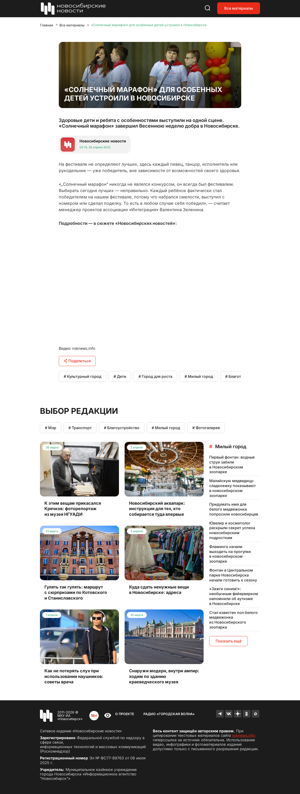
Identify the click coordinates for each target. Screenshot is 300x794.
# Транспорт (80, 427)
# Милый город (199, 376)
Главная (46, 25)
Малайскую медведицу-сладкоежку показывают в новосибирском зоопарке (232, 488)
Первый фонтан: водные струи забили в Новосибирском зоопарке (232, 464)
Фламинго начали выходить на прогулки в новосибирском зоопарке (230, 554)
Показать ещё (228, 641)
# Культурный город (82, 376)
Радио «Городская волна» (169, 714)
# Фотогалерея (206, 427)
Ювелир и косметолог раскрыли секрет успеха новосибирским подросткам (232, 530)
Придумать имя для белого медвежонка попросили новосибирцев (233, 509)
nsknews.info (243, 735)
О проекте (124, 714)
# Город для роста (155, 376)
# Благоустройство (121, 427)
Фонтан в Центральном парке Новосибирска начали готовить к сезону (233, 575)
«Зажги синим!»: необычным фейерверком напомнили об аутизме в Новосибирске (233, 596)
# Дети (120, 376)
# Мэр (50, 427)
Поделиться (77, 361)
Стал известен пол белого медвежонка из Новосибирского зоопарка (233, 619)
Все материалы (238, 8)
